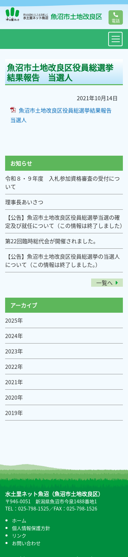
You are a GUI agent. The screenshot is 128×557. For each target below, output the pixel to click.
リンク (19, 535)
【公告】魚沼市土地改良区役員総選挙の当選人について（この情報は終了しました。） (62, 260)
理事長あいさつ (24, 202)
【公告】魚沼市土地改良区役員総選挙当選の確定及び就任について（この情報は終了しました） (65, 221)
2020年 (14, 397)
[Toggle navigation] (115, 39)
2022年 (14, 366)
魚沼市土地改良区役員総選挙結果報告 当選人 (63, 115)
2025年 (14, 320)
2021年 (14, 382)
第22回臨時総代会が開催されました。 (52, 241)
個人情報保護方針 (31, 528)
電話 (116, 18)
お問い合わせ (26, 543)
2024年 (14, 336)
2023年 (14, 351)
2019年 (14, 413)
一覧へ (107, 282)
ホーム (19, 520)
